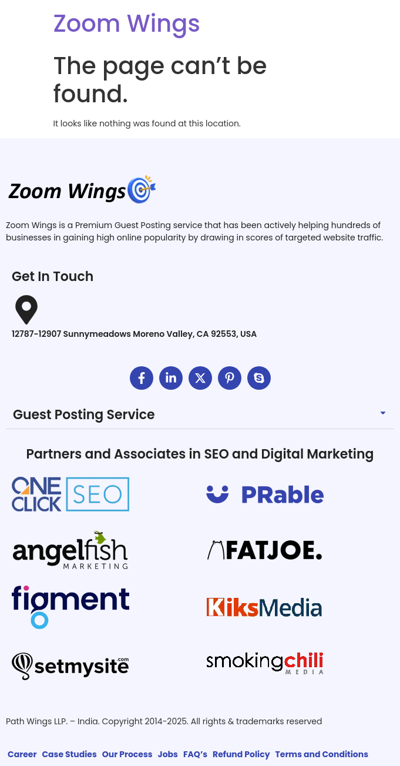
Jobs (168, 754)
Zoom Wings (126, 23)
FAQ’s (195, 754)
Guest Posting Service (84, 415)
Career (22, 754)
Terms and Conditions (321, 754)
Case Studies (69, 754)
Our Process (127, 754)
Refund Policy (241, 754)
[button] (200, 415)
